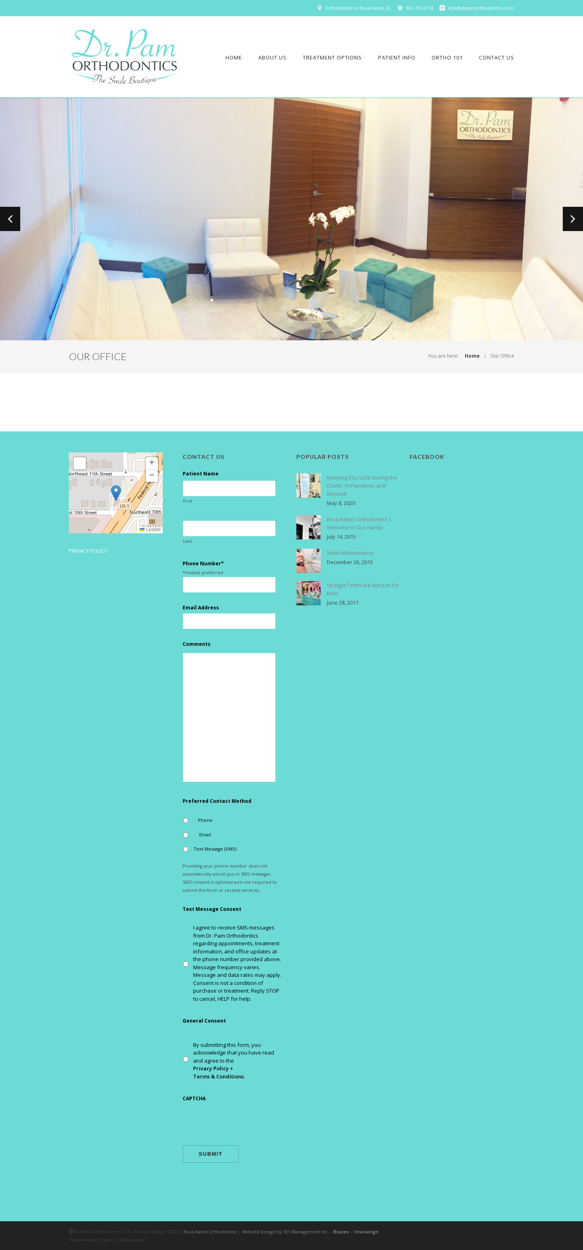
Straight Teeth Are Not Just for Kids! (363, 589)
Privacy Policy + (213, 1068)
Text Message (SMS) (215, 849)
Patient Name (201, 474)
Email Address (201, 608)
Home (234, 57)
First (188, 501)
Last (187, 541)
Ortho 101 (447, 57)
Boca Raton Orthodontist (210, 1232)
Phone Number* (203, 563)
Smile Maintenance (350, 552)
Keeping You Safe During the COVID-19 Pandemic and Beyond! (362, 485)
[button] (116, 493)
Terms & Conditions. (219, 1076)
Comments (197, 644)
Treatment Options (332, 57)
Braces (341, 1232)
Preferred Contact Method (217, 801)
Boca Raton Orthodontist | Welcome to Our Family (359, 523)
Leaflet (150, 530)
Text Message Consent (212, 909)
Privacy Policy (88, 550)
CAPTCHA (194, 1098)
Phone (205, 820)
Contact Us (496, 57)
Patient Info (396, 57)
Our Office (502, 355)
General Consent (204, 1021)
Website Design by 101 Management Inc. (285, 1232)
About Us (272, 57)
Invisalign (367, 1232)
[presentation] (244, 1123)
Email (205, 835)
